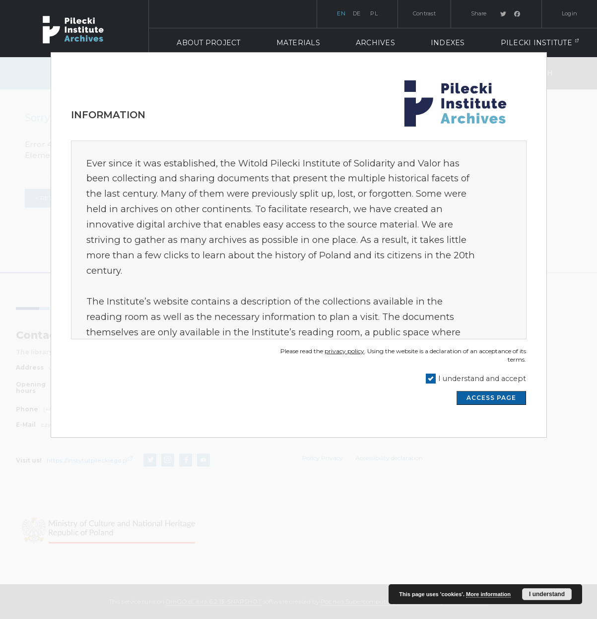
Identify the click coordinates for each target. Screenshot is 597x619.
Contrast (424, 13)
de (357, 13)
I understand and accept (482, 378)
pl (374, 13)
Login (569, 13)
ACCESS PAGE (491, 397)
